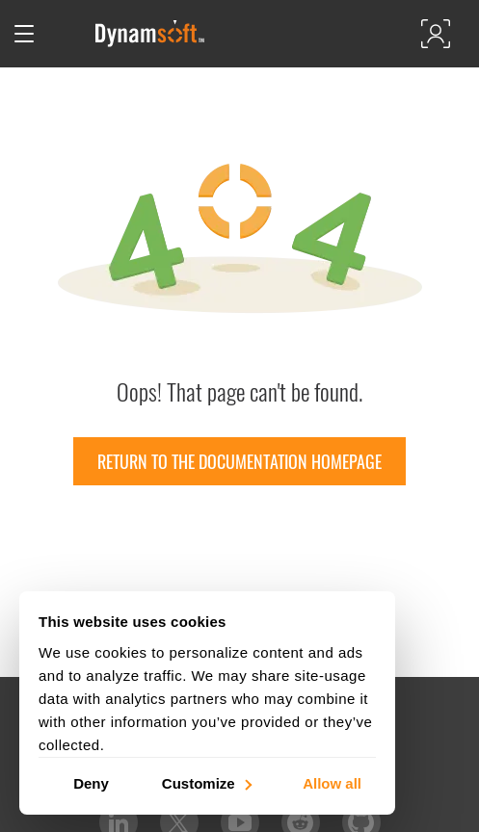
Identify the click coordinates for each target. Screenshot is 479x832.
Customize (206, 782)
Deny (91, 782)
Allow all (332, 782)
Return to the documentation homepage (239, 461)
